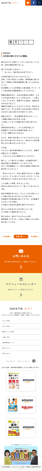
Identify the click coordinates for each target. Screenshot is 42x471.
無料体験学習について (8, 342)
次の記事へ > (35, 236)
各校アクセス (6, 348)
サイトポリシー (10, 361)
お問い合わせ (6, 353)
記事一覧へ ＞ (21, 236)
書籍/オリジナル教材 (8, 331)
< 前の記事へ (6, 236)
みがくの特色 (6, 326)
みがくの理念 (6, 320)
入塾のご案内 (6, 337)
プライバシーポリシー (24, 361)
